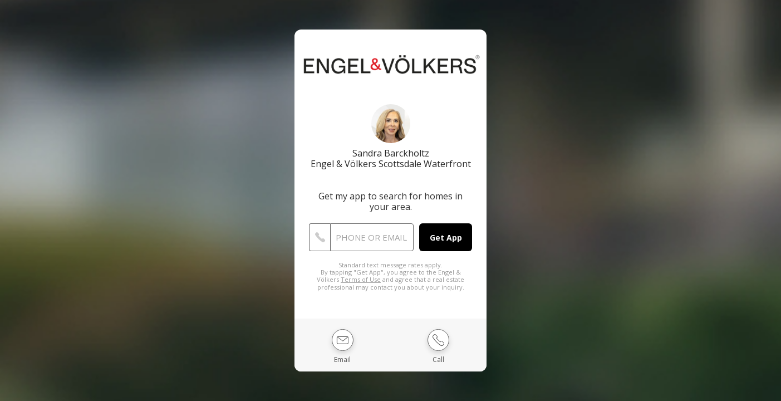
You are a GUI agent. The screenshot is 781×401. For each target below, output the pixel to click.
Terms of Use (361, 279)
